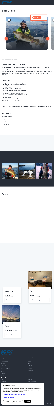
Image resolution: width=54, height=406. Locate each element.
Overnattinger (4, 361)
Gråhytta (30, 368)
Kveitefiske (3, 381)
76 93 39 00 (30, 380)
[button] (51, 3)
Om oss (3, 373)
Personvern (49, 403)
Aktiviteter (3, 365)
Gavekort (3, 372)
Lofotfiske (3, 380)
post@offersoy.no (32, 381)
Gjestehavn (30, 370)
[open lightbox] (9, 20)
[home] (7, 2)
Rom (29, 363)
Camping (30, 365)
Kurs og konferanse (5, 368)
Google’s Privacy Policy (8, 397)
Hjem (2, 360)
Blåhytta (30, 367)
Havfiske (3, 363)
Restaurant (3, 367)
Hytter (29, 361)
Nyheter (3, 370)
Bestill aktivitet (36, 17)
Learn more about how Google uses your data (14, 394)
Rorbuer (30, 360)
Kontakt (3, 375)
